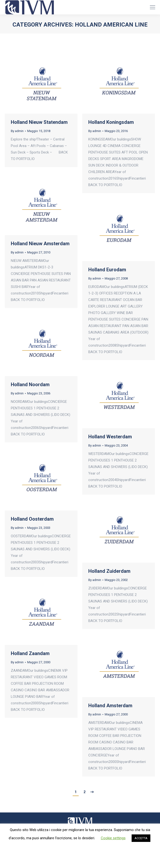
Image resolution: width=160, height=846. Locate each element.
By (17, 131)
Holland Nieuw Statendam (39, 122)
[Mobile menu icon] (152, 7)
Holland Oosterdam (32, 519)
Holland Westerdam (110, 437)
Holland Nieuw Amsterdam (40, 243)
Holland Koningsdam (111, 122)
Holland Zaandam (30, 653)
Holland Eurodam (107, 270)
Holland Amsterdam (110, 705)
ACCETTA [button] (140, 838)
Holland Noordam (30, 384)
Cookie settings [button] (113, 838)
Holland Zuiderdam (109, 571)
